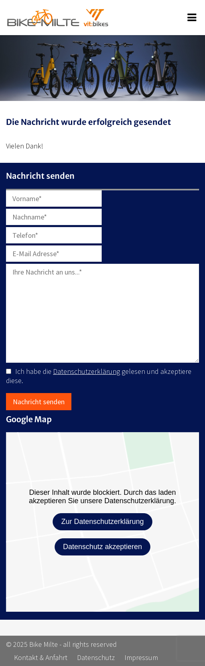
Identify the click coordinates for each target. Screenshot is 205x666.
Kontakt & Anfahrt (40, 657)
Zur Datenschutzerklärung (102, 522)
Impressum (141, 657)
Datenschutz (96, 657)
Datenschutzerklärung (86, 371)
